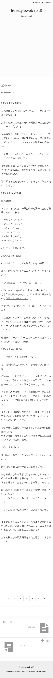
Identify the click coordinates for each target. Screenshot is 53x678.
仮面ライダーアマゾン (17, 298)
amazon (12, 290)
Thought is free (41, 671)
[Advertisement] (26, 45)
